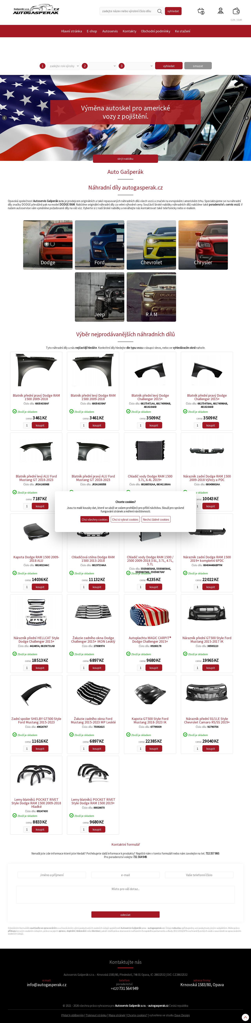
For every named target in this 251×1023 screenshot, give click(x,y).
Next (246, 117)
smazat (198, 66)
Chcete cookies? (137, 1015)
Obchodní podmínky (155, 31)
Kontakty (129, 31)
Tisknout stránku (96, 1015)
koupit (40, 425)
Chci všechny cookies (95, 519)
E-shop (92, 31)
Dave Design (182, 1015)
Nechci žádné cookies (156, 519)
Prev (4, 117)
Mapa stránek (117, 1015)
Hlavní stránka (71, 31)
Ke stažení (182, 31)
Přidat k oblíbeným (72, 1015)
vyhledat (169, 66)
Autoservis (110, 31)
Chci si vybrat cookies (125, 519)
